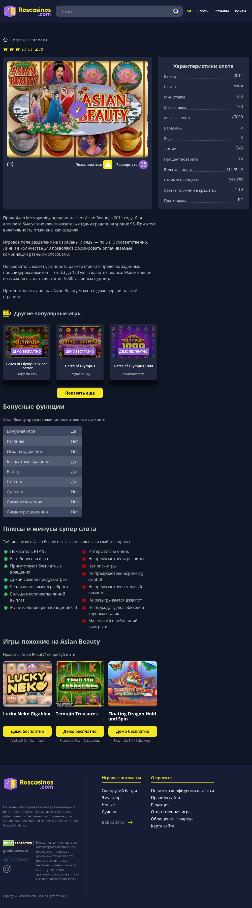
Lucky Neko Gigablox (26, 713)
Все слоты (117, 822)
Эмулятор (111, 798)
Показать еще (80, 393)
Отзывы (222, 11)
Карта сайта (162, 826)
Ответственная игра (171, 812)
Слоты (202, 11)
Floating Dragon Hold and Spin (132, 716)
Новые (108, 805)
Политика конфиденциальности (182, 791)
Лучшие (109, 812)
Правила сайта (165, 798)
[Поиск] (176, 11)
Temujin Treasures (77, 713)
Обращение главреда (172, 819)
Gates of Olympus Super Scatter (26, 366)
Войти (240, 11)
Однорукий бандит (120, 791)
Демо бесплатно (27, 351)
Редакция (160, 805)
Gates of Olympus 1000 (133, 366)
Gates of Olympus (80, 366)
